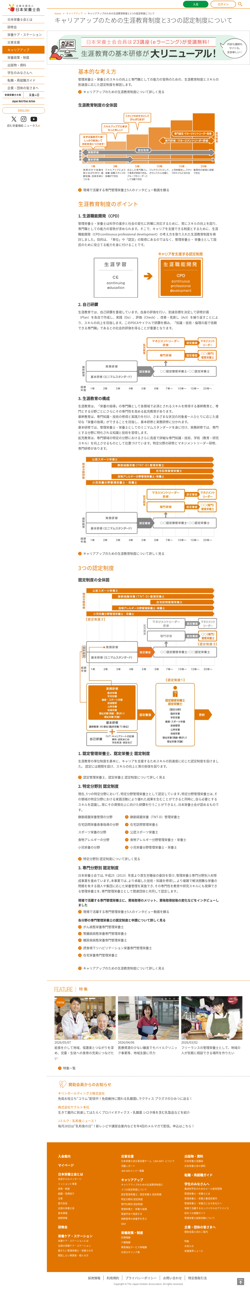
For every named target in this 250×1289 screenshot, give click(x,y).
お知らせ (189, 1246)
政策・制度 (64, 1188)
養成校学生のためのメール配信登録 (203, 1188)
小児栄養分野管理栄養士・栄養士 (151, 847)
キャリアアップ (18, 49)
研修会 (12, 27)
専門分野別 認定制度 (132, 1204)
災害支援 (13, 42)
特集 (186, 1241)
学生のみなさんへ (19, 72)
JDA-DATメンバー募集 (132, 1171)
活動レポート (128, 1166)
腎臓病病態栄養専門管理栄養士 (102, 933)
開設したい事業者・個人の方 (73, 1255)
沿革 (60, 1198)
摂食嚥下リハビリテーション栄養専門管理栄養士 (115, 947)
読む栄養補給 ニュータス (23, 125)
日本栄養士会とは (19, 19)
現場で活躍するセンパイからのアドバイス (206, 1208)
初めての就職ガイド (194, 1213)
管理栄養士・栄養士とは (197, 1193)
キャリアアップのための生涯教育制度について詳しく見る (121, 91)
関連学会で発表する (131, 1214)
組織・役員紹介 (66, 1193)
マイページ (66, 1165)
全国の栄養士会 (66, 1208)
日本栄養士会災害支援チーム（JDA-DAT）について (148, 1161)
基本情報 (62, 1213)
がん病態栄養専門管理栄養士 (101, 926)
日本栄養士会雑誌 (193, 1161)
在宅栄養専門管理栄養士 (98, 955)
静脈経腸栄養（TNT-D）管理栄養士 (152, 816)
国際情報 (62, 1218)
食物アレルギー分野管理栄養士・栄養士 (155, 839)
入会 (195, 4)
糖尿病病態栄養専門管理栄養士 (102, 940)
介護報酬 (125, 1242)
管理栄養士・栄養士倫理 (134, 1209)
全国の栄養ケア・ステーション (74, 1245)
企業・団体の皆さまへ (23, 87)
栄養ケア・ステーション (24, 34)
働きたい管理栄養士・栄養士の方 (75, 1250)
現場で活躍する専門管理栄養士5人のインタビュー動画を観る (123, 189)
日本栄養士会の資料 (194, 1166)
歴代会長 (62, 1203)
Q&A (123, 1223)
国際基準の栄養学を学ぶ (134, 1219)
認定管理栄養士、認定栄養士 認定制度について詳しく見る (121, 777)
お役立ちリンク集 (130, 1252)
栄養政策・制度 (18, 57)
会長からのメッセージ (69, 1179)
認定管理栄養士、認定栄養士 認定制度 (141, 1194)
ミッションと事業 (67, 1184)
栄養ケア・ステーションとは (73, 1241)
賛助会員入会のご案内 (196, 1232)
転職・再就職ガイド (21, 80)
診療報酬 (125, 1237)
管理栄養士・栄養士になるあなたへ (203, 1203)
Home (57, 13)
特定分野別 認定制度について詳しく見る (109, 858)
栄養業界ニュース (193, 1251)
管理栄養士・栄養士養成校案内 (200, 1198)
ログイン (223, 4)
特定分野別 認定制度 (132, 1199)
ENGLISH (23, 110)
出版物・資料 (16, 65)
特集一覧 (67, 1068)
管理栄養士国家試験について (199, 1218)
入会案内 (64, 1156)
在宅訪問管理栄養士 (141, 824)
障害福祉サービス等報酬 (134, 1247)
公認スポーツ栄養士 (141, 832)
